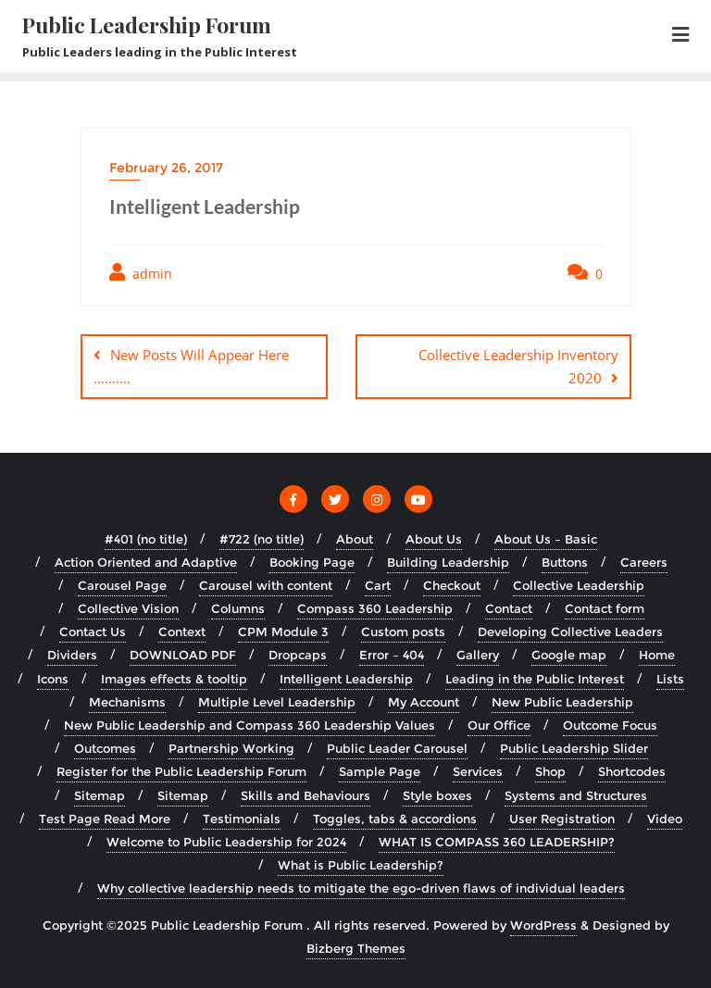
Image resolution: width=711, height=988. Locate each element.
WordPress (543, 925)
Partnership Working (231, 748)
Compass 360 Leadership (375, 608)
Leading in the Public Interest (534, 678)
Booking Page (312, 562)
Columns (238, 608)
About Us (433, 539)
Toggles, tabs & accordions (395, 818)
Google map (568, 654)
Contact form (604, 608)
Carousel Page (122, 585)
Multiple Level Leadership (277, 701)
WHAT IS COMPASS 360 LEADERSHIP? (497, 841)
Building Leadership (448, 562)
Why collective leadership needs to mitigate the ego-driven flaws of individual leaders (361, 888)
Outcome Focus (610, 725)
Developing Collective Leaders (570, 631)
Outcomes (105, 748)
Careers (643, 562)
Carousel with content (265, 585)
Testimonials (242, 818)
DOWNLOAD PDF (183, 654)
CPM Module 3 (283, 631)
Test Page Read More (104, 818)
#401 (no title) (146, 539)
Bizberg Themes (355, 948)
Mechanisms (127, 701)
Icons (53, 678)
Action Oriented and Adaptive (146, 562)
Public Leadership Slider (574, 748)
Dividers (72, 654)
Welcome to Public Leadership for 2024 (226, 841)
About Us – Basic (545, 539)
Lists (670, 678)
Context (182, 631)
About (354, 539)
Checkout (451, 585)
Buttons (565, 562)
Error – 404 (391, 654)
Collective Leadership (578, 585)
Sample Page (379, 771)
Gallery (477, 654)
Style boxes (437, 795)
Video (664, 818)
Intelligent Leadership (346, 678)
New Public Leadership (562, 701)
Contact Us (92, 631)
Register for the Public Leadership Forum (181, 771)
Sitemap (99, 795)
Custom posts (403, 631)
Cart (378, 585)
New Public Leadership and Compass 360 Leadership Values (249, 725)
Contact (508, 608)
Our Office (499, 725)
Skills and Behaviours (305, 795)
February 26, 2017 (166, 167)
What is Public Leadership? (360, 864)
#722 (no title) (261, 539)
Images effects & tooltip (174, 678)
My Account (423, 701)
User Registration (562, 818)
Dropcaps (297, 654)
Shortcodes (632, 771)
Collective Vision (128, 608)
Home (657, 654)
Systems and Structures (576, 795)
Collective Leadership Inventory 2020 (518, 366)
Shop (550, 771)
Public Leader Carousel (397, 748)
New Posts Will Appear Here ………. (191, 366)
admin (140, 272)
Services (478, 771)
